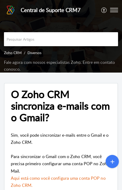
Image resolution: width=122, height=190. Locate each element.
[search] (61, 39)
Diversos (34, 52)
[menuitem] (104, 10)
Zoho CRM (13, 52)
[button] (104, 10)
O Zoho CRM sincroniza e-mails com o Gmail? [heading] (60, 106)
